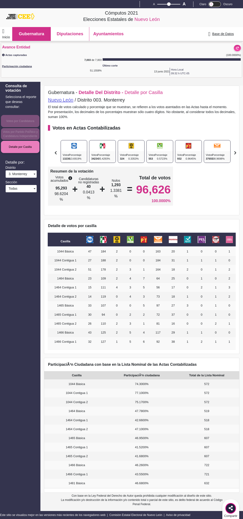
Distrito (10, 167)
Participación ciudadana (17, 66)
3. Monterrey (17, 174)
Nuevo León (60, 99)
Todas (12, 188)
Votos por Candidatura (20, 121)
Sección (11, 182)
